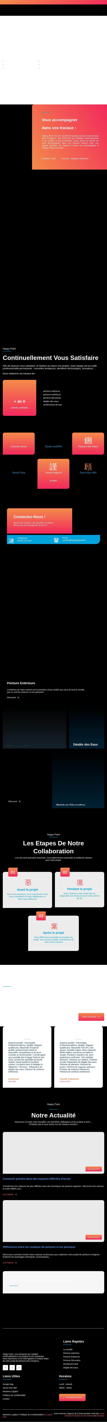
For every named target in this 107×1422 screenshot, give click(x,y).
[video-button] (6, 78)
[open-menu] (103, 10)
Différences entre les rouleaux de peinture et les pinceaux (39, 1247)
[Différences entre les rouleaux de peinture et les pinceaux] (53, 1221)
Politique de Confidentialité (31, 1415)
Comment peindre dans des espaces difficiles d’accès (37, 1178)
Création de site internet (83, 1416)
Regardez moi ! (20, 78)
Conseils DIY (94, 1169)
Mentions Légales (10, 1415)
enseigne (100, 1416)
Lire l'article (10, 1194)
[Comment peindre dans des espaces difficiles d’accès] (53, 1153)
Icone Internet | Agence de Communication (72, 1414)
